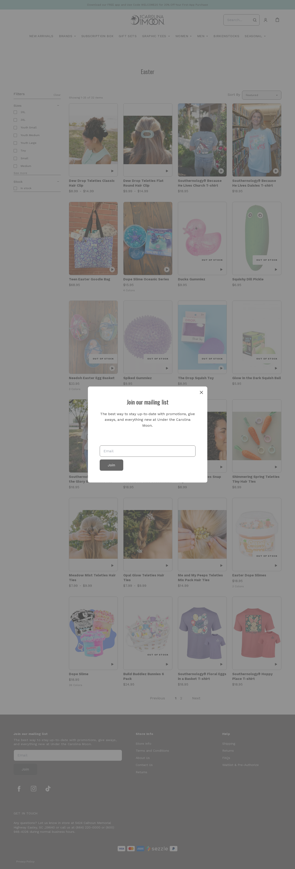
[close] (201, 392)
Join (111, 465)
